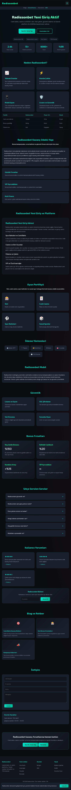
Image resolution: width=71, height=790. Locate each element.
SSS (38, 768)
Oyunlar (21, 771)
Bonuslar (21, 774)
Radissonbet (10, 3)
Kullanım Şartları (58, 765)
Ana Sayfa (22, 765)
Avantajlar (22, 768)
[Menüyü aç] (67, 3)
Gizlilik (56, 768)
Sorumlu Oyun (58, 771)
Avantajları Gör (44, 31)
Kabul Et (64, 786)
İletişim (39, 765)
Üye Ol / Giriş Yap (27, 31)
